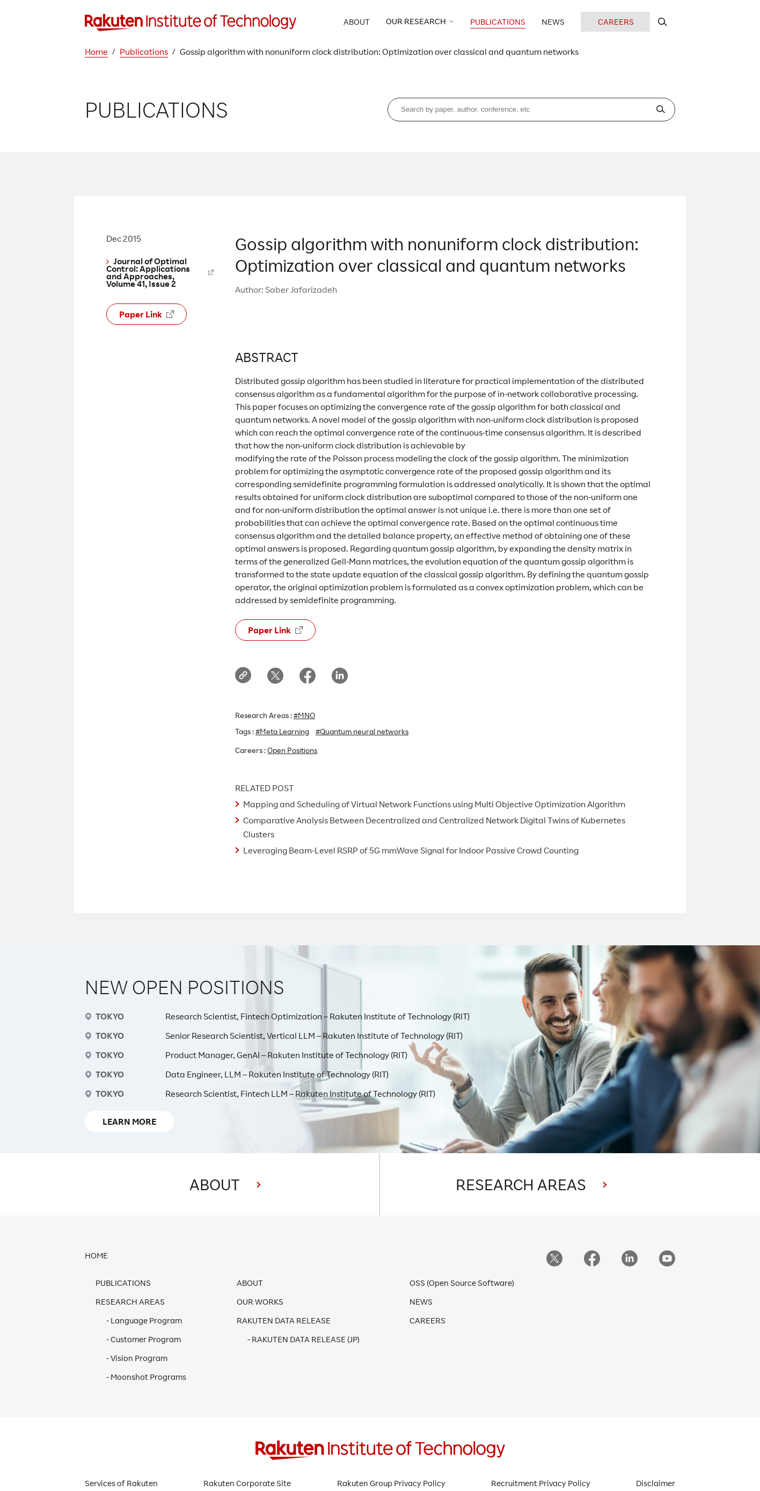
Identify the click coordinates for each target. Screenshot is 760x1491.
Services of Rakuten (121, 1483)
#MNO (304, 715)
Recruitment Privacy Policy (540, 1483)
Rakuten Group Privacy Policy (391, 1483)
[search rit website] (662, 22)
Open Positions (292, 750)
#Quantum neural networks (362, 731)
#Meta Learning (282, 731)
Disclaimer (655, 1483)
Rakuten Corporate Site (247, 1483)
